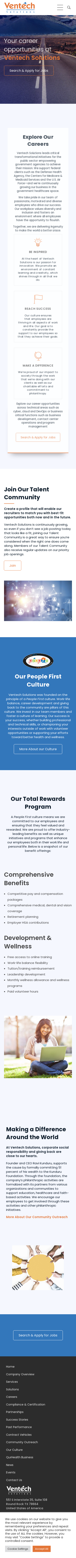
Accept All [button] (41, 1549)
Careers (11, 1397)
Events (10, 1472)
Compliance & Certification (25, 1404)
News (9, 1465)
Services (12, 1382)
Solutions (12, 1389)
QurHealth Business (19, 1457)
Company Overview (20, 1374)
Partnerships (15, 1412)
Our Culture (14, 1450)
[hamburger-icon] (60, 7)
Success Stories (17, 1420)
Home (10, 1367)
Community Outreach (22, 1442)
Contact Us (14, 1480)
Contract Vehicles (19, 1435)
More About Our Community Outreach (37, 1311)
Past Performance (19, 1427)
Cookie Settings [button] (17, 1549)
